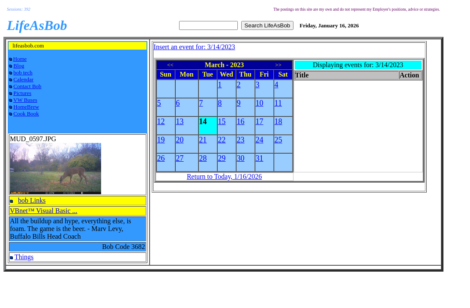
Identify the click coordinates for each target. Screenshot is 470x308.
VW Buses (25, 100)
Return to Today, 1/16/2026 (224, 176)
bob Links (31, 200)
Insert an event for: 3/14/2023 (194, 46)
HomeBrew (26, 107)
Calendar (23, 79)
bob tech (22, 72)
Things (24, 257)
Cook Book (26, 113)
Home (20, 59)
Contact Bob (27, 86)
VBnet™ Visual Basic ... (44, 210)
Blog (18, 65)
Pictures (22, 93)
